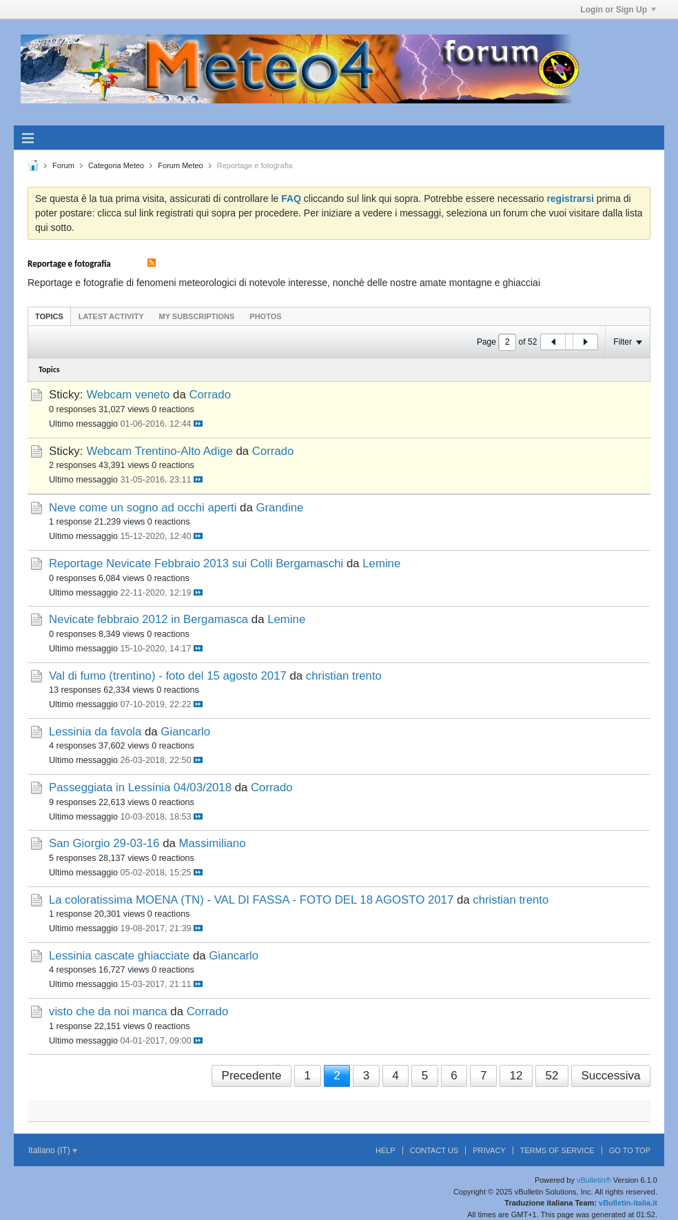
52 (551, 1075)
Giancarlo (185, 731)
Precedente (252, 1075)
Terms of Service (557, 1150)
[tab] (49, 316)
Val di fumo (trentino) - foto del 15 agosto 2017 (168, 675)
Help (385, 1150)
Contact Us (434, 1150)
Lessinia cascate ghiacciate (119, 955)
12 (515, 1075)
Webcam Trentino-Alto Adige (159, 451)
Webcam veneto (128, 394)
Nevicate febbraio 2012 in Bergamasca (148, 619)
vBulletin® (594, 1180)
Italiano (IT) (52, 1150)
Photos (265, 316)
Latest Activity (111, 316)
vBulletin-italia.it (628, 1203)
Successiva (610, 1075)
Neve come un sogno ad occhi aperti (142, 507)
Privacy (489, 1150)
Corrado (210, 394)
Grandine (279, 507)
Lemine (381, 563)
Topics (49, 316)
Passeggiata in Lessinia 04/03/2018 (140, 787)
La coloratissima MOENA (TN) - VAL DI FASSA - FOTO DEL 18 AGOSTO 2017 (251, 899)
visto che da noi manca (108, 1011)
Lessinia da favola (95, 731)
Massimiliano (211, 843)
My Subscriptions (197, 316)
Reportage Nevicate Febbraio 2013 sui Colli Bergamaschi (196, 563)
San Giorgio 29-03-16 (104, 843)
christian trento (344, 675)
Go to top (629, 1150)
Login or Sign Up (618, 9)
